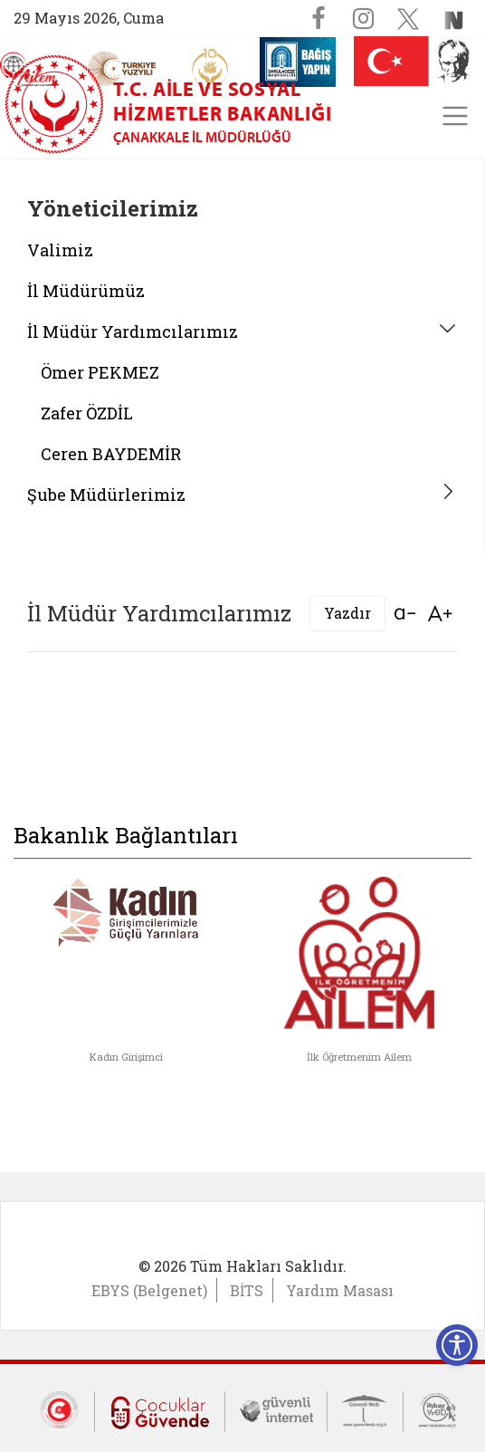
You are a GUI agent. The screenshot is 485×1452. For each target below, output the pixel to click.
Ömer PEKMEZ (100, 372)
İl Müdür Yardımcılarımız (132, 331)
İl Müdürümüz (86, 291)
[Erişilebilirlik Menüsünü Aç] (457, 1345)
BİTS (246, 1290)
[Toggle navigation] (455, 116)
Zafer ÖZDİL (87, 413)
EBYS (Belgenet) (149, 1290)
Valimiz (60, 250)
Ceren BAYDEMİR (111, 454)
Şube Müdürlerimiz (106, 494)
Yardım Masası (340, 1290)
